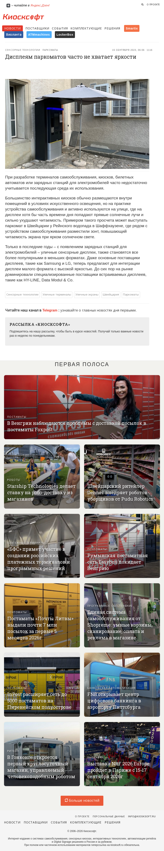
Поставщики (37, 28)
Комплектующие (86, 28)
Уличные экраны (87, 294)
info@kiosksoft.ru (142, 816)
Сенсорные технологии (22, 50)
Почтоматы (97, 549)
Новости (12, 28)
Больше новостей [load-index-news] (82, 800)
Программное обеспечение (109, 605)
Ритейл (13, 751)
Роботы (13, 479)
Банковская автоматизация (111, 688)
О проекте (153, 4)
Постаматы (16, 416)
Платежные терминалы (26, 542)
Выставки (95, 757)
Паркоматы (50, 50)
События (60, 28)
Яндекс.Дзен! (40, 5)
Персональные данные (109, 816)
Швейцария (111, 294)
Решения (112, 28)
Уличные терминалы (56, 294)
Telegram (50, 310)
